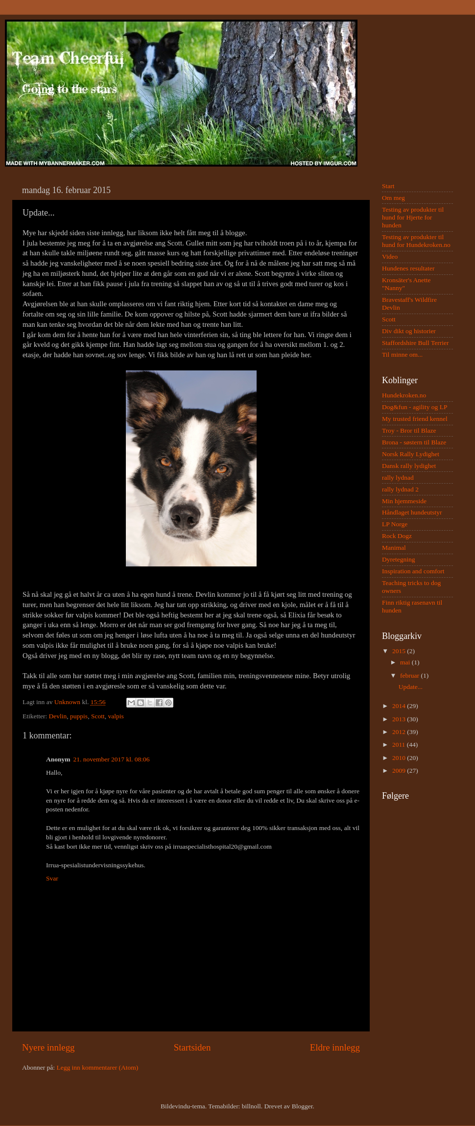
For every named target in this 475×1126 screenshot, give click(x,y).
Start (388, 186)
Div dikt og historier (409, 331)
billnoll (251, 1106)
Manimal (394, 547)
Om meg (393, 197)
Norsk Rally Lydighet (410, 454)
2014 (399, 706)
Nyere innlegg (48, 1047)
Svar (52, 878)
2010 (399, 757)
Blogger (302, 1106)
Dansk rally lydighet (409, 465)
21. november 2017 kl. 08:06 (111, 759)
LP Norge (394, 524)
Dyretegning (398, 559)
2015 (399, 651)
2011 (399, 744)
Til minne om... (402, 354)
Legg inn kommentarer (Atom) (97, 1067)
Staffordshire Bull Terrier (415, 342)
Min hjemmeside (404, 501)
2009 (399, 770)
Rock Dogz (397, 535)
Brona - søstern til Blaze (414, 442)
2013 (399, 719)
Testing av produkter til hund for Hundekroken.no (416, 240)
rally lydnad (398, 477)
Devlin (58, 716)
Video (390, 256)
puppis (79, 716)
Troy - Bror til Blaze (409, 430)
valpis (115, 716)
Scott (98, 716)
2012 (399, 731)
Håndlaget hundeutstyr (412, 512)
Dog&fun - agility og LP (415, 407)
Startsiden (192, 1047)
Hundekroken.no (404, 395)
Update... (411, 686)
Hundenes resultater (408, 268)
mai (406, 662)
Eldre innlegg (335, 1047)
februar (410, 675)
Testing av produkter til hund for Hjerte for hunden (413, 217)
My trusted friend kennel (415, 418)
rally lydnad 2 (400, 489)
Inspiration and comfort (413, 571)
